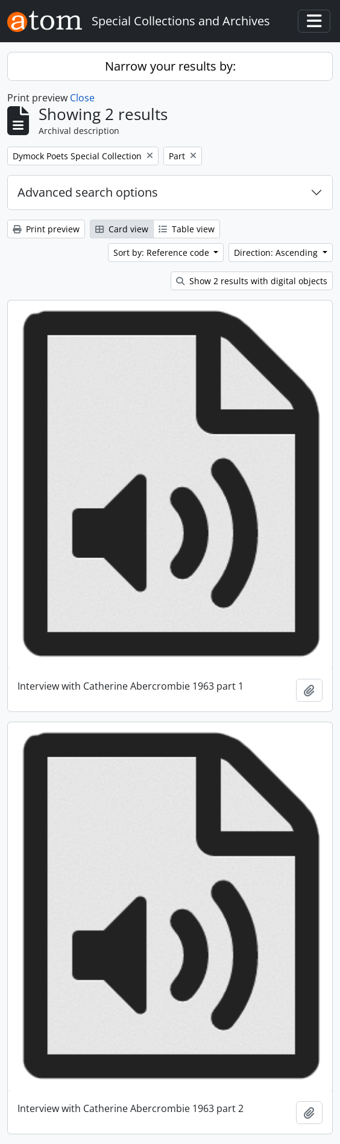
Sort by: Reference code (162, 252)
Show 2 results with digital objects (251, 281)
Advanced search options (87, 192)
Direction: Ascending (277, 252)
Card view (121, 229)
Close (82, 97)
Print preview (46, 229)
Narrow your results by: (170, 66)
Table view (187, 229)
